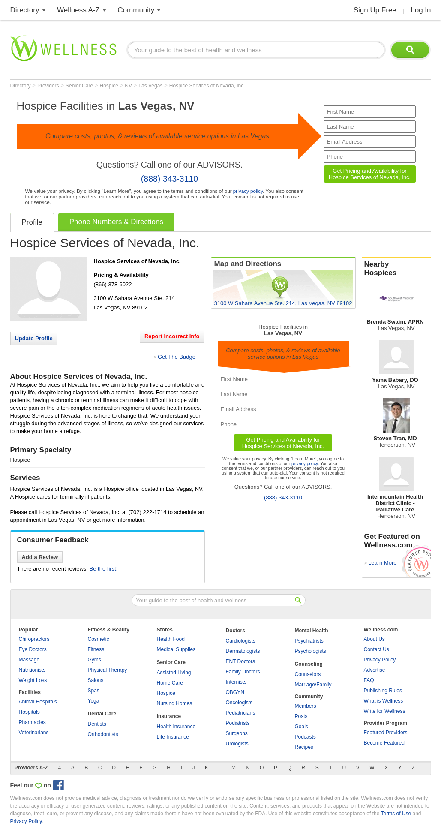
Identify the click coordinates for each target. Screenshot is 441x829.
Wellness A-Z (78, 10)
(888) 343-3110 (169, 178)
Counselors (308, 674)
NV (129, 86)
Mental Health (311, 631)
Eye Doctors (33, 649)
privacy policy (248, 191)
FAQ (369, 680)
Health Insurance (176, 727)
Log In (421, 10)
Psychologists (310, 651)
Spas (93, 691)
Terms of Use (396, 814)
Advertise (374, 670)
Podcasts (305, 737)
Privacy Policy (380, 660)
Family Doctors (243, 672)
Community (135, 10)
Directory (24, 10)
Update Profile (34, 338)
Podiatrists (238, 723)
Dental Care (102, 714)
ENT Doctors (240, 661)
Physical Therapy (107, 670)
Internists (236, 682)
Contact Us (376, 649)
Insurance (169, 716)
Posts (301, 716)
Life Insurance (173, 737)
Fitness (96, 649)
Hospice (109, 86)
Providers (48, 86)
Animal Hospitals (38, 702)
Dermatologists (243, 651)
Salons (96, 680)
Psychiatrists (309, 641)
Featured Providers (386, 733)
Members (305, 706)
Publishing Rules (383, 691)
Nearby (396, 268)
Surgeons (237, 733)
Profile (32, 222)
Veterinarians (34, 733)
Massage (29, 660)
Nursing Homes (174, 703)
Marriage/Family (313, 685)
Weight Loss (33, 680)
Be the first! (104, 568)
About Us (374, 639)
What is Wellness (383, 701)
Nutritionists (32, 670)
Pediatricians (240, 713)
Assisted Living (174, 673)
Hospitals (29, 712)
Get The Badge (176, 357)
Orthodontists (103, 734)
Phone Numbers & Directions (116, 222)
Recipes (304, 747)
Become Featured (384, 743)
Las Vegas (151, 86)
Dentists (97, 724)
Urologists (237, 744)
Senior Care (80, 86)
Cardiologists (240, 641)
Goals (301, 727)
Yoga (93, 701)
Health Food (171, 639)
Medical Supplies (176, 649)
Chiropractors (34, 639)
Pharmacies (32, 722)
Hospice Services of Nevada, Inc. (207, 86)
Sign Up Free (375, 10)
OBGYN (235, 692)
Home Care (170, 683)
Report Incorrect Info (172, 336)
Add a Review (40, 557)
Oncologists (239, 703)
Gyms (94, 660)
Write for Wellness (384, 711)
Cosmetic (98, 639)
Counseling (309, 664)
